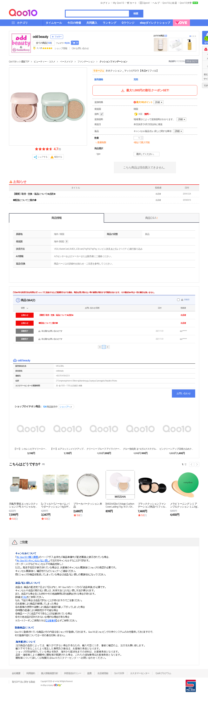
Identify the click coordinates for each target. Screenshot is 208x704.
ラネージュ (98, 70)
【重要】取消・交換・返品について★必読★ (34, 194)
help (66, 241)
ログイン (105, 3)
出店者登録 (102, 673)
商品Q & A (151, 217)
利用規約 (30, 673)
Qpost (146, 3)
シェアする (42, 157)
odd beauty (40, 37)
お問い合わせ (184, 393)
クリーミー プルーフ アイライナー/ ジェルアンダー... (103, 449)
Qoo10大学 (186, 3)
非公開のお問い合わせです (51, 331)
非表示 (186, 299)
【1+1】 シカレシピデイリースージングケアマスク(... (31, 449)
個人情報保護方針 (49, 673)
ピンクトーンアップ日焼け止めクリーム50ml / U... (176, 449)
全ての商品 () (44, 43)
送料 (99, 114)
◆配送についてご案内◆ (24, 200)
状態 (22, 308)
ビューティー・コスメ (44, 61)
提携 (89, 673)
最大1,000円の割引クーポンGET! (144, 90)
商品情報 (56, 217)
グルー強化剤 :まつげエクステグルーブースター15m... (140, 449)
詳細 (157, 102)
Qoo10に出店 (169, 3)
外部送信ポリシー (72, 673)
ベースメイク (66, 61)
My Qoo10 (118, 3)
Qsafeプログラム (163, 673)
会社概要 (16, 673)
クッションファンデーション (113, 61)
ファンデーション (86, 61)
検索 (135, 13)
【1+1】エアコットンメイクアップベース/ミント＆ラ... (67, 449)
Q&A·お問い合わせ (80, 48)
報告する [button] (58, 157)
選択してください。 (147, 154)
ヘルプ (156, 3)
